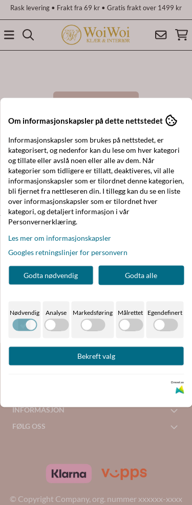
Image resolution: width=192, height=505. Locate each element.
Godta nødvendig (51, 275)
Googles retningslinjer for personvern (67, 252)
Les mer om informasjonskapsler (59, 238)
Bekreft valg (96, 356)
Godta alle (141, 275)
